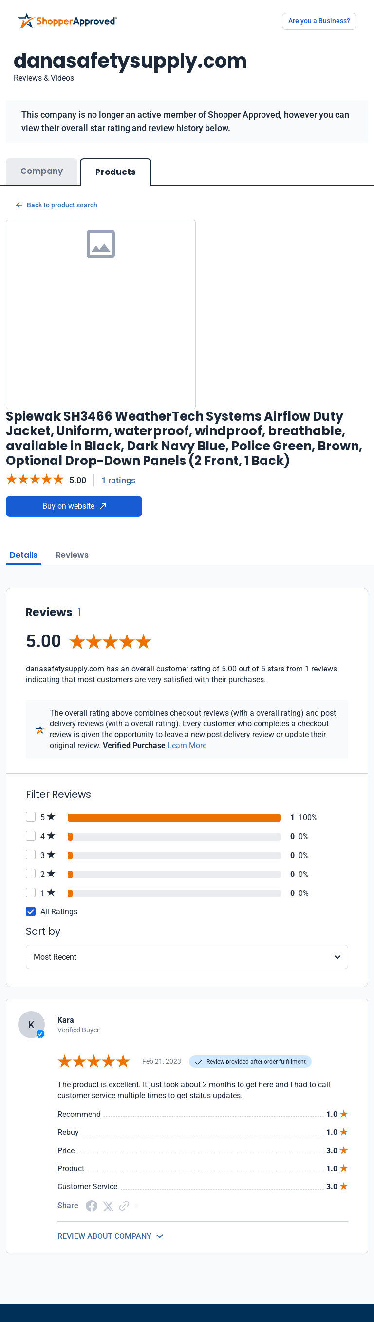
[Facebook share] (91, 1205)
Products (115, 172)
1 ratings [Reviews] (118, 480)
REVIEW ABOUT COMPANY (104, 1236)
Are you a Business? (319, 21)
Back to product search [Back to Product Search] (56, 205)
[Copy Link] (124, 1205)
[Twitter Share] (108, 1205)
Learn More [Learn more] (187, 745)
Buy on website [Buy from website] (74, 506)
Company (41, 171)
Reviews (72, 555)
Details (23, 555)
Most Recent (55, 956)
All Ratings (58, 911)
